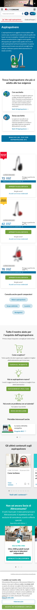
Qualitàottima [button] (8, 178)
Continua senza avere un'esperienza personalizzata (23, 574)
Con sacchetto (17, 92)
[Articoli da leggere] (25, 484)
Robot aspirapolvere (18, 300)
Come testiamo (14, 473)
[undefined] (9, 490)
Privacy (4, 597)
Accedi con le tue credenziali (18, 193)
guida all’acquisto (18, 364)
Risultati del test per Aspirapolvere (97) (18, 138)
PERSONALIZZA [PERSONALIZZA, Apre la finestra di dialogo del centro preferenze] (18, 602)
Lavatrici (27, 306)
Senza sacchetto (18, 116)
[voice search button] (22, 13)
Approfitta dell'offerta (18, 186)
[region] (18, 590)
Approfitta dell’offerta (18, 523)
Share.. (28, 484)
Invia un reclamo (18, 411)
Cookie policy (10, 597)
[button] (22, 181)
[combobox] (15, 13)
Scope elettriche (12, 306)
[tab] (17, 437)
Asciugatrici (18, 312)
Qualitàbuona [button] (8, 224)
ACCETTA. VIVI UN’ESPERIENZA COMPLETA (18, 607)
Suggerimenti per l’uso (18, 389)
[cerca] (8, 13)
